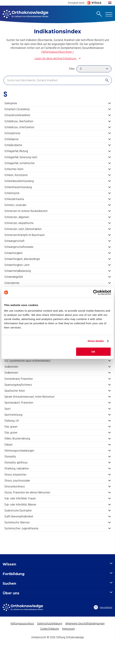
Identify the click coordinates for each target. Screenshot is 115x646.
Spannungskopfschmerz (57, 384)
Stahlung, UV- (57, 420)
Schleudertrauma (57, 199)
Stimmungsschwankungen (57, 450)
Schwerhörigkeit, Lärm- (57, 265)
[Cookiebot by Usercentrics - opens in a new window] (95, 292)
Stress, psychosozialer (57, 480)
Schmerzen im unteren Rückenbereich (57, 211)
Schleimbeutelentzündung (57, 181)
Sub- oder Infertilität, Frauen (57, 498)
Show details (96, 340)
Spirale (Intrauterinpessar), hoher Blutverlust (57, 396)
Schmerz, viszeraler (57, 205)
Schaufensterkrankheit (57, 115)
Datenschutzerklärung (49, 623)
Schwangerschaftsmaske (57, 247)
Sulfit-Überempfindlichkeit (57, 516)
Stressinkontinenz (57, 486)
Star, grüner (57, 432)
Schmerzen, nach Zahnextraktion (57, 229)
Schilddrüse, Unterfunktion (57, 127)
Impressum (68, 628)
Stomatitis (57, 456)
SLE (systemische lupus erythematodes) (57, 360)
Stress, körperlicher (57, 474)
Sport (57, 408)
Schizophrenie (57, 133)
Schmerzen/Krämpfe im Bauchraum (57, 235)
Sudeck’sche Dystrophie (57, 510)
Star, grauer (57, 426)
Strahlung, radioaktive (57, 468)
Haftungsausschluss (22, 623)
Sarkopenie (57, 103)
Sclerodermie (57, 283)
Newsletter (103, 607)
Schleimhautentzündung (57, 187)
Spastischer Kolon (57, 390)
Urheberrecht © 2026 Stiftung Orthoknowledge (57, 637)
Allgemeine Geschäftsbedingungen (85, 623)
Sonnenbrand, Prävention (57, 378)
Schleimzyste (57, 193)
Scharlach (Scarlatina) (57, 109)
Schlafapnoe (57, 139)
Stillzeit (57, 444)
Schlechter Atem (57, 169)
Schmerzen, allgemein (57, 217)
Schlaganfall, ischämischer (57, 163)
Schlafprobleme (57, 145)
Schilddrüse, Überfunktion (57, 121)
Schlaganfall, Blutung (57, 151)
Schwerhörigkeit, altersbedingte (57, 259)
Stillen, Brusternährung (57, 438)
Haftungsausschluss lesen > (57, 51)
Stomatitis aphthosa (57, 462)
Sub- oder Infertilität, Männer (57, 504)
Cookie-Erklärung (49, 628)
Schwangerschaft (57, 241)
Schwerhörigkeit (57, 253)
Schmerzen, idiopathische (57, 223)
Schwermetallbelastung (57, 271)
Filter (72, 68)
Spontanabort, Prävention (57, 402)
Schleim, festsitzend (57, 175)
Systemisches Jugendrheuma (57, 528)
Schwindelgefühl (57, 277)
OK (93, 351)
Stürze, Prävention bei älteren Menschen (57, 492)
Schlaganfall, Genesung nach (57, 157)
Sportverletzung (57, 414)
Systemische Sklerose (57, 522)
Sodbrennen (57, 366)
